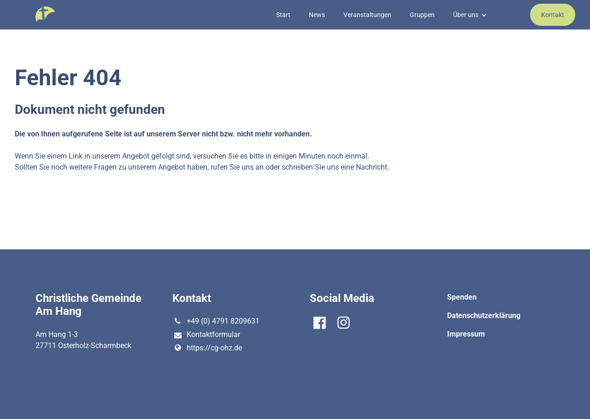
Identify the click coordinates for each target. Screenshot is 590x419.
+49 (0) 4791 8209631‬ (215, 321)
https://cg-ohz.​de (207, 348)
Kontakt (552, 14)
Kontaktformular (206, 335)
